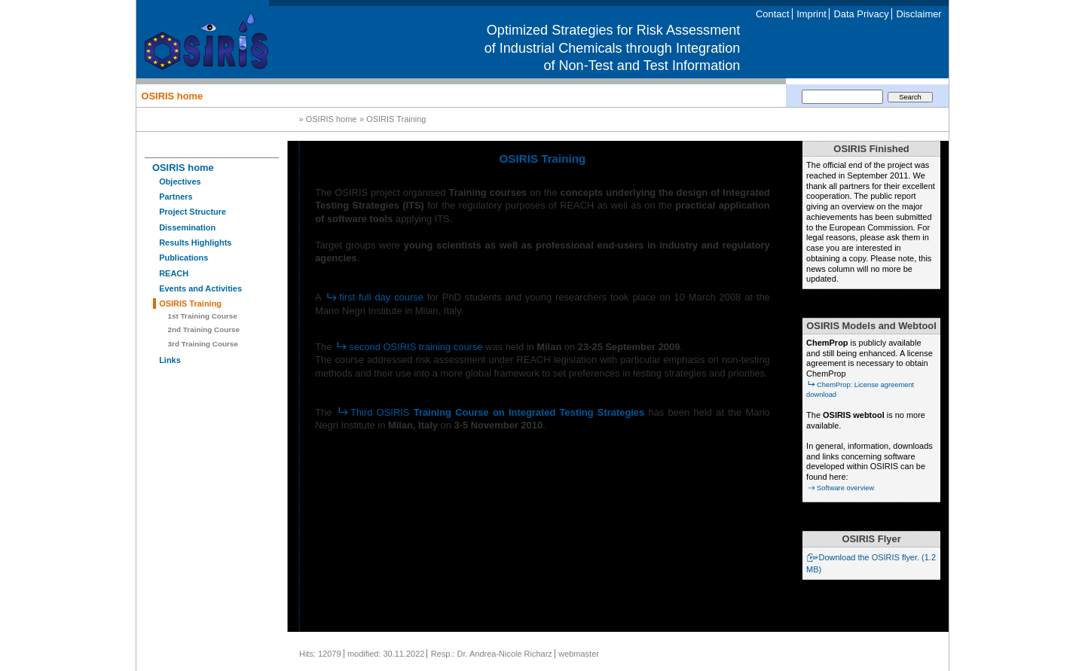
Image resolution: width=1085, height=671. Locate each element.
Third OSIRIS (490, 412)
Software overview (840, 488)
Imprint (811, 14)
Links (170, 359)
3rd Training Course (203, 344)
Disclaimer (918, 14)
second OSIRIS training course (409, 346)
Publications (183, 257)
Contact (772, 14)
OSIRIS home (172, 95)
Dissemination (187, 227)
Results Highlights (195, 242)
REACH (173, 273)
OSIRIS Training (190, 303)
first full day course (374, 297)
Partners (176, 196)
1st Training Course (202, 316)
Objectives (179, 181)
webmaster (578, 653)
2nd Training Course (204, 329)
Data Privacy (860, 14)
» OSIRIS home (328, 119)
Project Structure (192, 211)
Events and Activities (200, 288)
